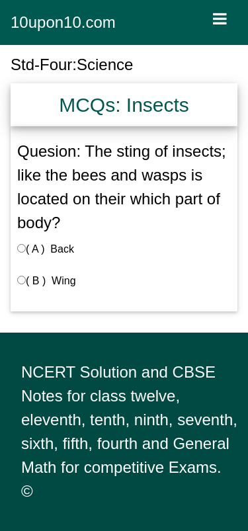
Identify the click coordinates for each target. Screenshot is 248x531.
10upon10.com (63, 22)
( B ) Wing (46, 280)
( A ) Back (45, 249)
